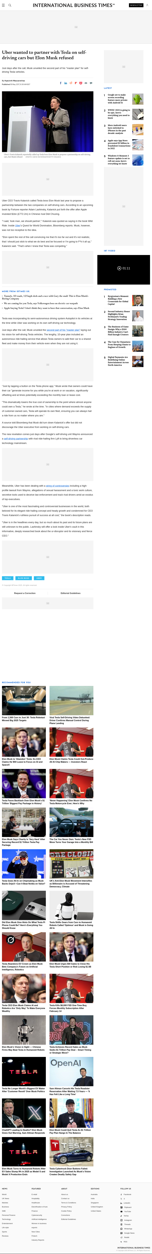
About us (64, 1194)
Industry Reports (38, 1240)
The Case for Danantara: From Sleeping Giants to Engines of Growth (119, 344)
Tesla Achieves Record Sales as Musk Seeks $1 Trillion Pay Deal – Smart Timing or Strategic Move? (70, 1050)
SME (4, 1211)
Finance (35, 1211)
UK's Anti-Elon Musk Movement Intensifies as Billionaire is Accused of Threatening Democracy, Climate (71, 884)
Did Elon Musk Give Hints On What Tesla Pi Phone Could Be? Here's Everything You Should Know (23, 925)
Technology (6, 1219)
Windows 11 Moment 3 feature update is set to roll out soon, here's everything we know (119, 160)
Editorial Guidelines (70, 593)
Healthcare (36, 1203)
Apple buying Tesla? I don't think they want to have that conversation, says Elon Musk (46, 308)
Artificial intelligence (39, 1219)
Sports (4, 1232)
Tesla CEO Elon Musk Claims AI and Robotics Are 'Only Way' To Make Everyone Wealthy (23, 1008)
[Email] (86, 83)
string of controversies (57, 486)
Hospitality (36, 1198)
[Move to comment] (91, 83)
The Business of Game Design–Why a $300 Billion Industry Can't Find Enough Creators (118, 330)
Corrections (65, 1215)
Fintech (34, 1236)
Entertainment (7, 1223)
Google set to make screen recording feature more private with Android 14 (117, 99)
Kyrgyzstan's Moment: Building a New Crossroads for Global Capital (118, 300)
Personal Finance (8, 1215)
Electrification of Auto (40, 1207)
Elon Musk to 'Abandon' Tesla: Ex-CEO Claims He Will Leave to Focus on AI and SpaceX (22, 762)
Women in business (39, 1223)
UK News (5, 1198)
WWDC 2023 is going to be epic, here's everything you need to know (119, 114)
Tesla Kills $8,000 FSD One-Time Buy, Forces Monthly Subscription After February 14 (68, 1008)
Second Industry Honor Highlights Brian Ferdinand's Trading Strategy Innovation (119, 315)
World (4, 1194)
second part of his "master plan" (63, 330)
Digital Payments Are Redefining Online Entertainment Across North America (118, 361)
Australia (94, 1194)
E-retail (34, 1194)
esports (34, 1228)
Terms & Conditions (68, 1203)
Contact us (65, 1198)
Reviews (5, 1236)
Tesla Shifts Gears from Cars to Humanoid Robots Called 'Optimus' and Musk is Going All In (71, 925)
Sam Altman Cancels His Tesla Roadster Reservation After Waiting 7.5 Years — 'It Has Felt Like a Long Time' (70, 1091)
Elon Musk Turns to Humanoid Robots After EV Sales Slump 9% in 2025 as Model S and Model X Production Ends (24, 1172)
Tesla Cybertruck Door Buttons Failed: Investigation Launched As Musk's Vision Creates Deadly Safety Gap (70, 1172)
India (92, 1198)
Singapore (95, 1203)
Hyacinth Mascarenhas (15, 80)
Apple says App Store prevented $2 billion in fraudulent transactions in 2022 (119, 144)
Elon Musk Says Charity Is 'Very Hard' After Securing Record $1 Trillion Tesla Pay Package (23, 842)
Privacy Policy (66, 1207)
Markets (5, 1203)
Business (5, 1207)
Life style (5, 1228)
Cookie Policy (66, 1211)
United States (96, 1211)
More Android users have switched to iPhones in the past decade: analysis (117, 129)
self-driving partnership (16, 438)
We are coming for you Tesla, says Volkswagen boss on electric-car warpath (41, 303)
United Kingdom (97, 1207)
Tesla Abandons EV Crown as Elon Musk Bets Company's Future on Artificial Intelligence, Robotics (22, 967)
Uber (17, 225)
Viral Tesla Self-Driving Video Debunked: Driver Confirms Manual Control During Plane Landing (70, 720)
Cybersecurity (37, 1215)
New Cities (36, 1232)
